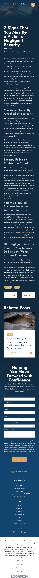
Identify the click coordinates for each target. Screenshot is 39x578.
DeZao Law (13, 100)
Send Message (19, 460)
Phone (6, 409)
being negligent (27, 232)
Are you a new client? (11, 423)
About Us (19, 508)
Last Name (7, 403)
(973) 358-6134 (19, 480)
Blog (19, 517)
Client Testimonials (19, 514)
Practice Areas (19, 511)
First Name (7, 396)
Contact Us (19, 520)
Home (19, 505)
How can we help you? (11, 430)
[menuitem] (19, 564)
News (17, 287)
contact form (23, 283)
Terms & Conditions (19, 523)
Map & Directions (19, 496)
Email (5, 416)
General (8, 287)
